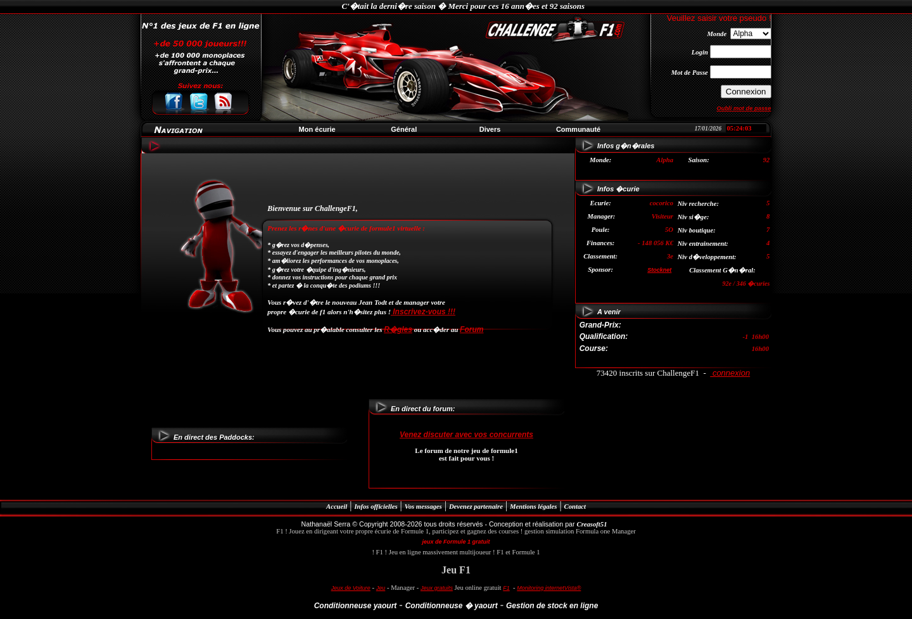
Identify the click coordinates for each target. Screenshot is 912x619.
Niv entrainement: (703, 243)
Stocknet (659, 270)
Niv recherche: (698, 203)
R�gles (398, 329)
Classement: (600, 256)
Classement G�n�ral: (722, 270)
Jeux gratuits (437, 588)
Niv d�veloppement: (707, 256)
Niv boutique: (697, 230)
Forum (471, 329)
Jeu (381, 588)
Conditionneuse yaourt (355, 605)
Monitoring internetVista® (549, 588)
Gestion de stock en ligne (552, 605)
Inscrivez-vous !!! (423, 311)
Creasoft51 (592, 524)
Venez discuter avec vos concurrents (466, 434)
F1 (506, 588)
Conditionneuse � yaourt (451, 605)
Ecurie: (600, 203)
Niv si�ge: (693, 217)
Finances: (600, 242)
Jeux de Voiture (350, 588)
